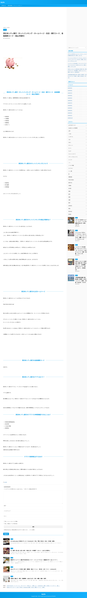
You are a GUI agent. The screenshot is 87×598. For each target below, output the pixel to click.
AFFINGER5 (53, 596)
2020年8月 (70, 90)
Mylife (3, 2)
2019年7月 (70, 102)
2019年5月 (70, 107)
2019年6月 (70, 105)
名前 (5, 505)
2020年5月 (70, 97)
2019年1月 (70, 115)
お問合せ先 (3, 5)
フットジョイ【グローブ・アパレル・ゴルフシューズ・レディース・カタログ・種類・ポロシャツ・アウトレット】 (77, 59)
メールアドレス (7, 510)
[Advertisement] (34, 17)
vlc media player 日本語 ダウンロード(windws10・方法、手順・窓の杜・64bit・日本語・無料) (33, 541)
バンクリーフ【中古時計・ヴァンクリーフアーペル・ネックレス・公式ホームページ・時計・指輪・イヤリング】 (77, 65)
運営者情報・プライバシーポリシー (15, 5)
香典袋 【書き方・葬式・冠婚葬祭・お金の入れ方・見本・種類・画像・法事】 (29, 578)
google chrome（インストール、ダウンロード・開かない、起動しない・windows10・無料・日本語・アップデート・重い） (33, 585)
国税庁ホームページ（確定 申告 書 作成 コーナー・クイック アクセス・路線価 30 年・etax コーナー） (34, 559)
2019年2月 (70, 112)
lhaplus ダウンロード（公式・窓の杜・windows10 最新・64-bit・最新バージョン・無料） (26, 587)
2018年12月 (70, 117)
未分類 (5, 482)
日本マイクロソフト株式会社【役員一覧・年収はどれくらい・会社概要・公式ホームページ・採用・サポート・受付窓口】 (77, 71)
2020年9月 (70, 88)
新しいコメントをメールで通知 (11, 521)
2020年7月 (70, 93)
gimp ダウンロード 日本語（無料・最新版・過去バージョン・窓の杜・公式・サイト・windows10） (34, 569)
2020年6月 (70, 95)
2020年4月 (70, 100)
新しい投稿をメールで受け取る (11, 523)
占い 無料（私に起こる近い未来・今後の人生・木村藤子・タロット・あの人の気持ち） (31, 550)
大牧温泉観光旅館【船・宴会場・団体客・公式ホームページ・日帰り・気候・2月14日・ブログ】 (77, 76)
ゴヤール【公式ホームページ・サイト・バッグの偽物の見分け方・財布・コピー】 (77, 54)
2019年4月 (70, 110)
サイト (5, 516)
